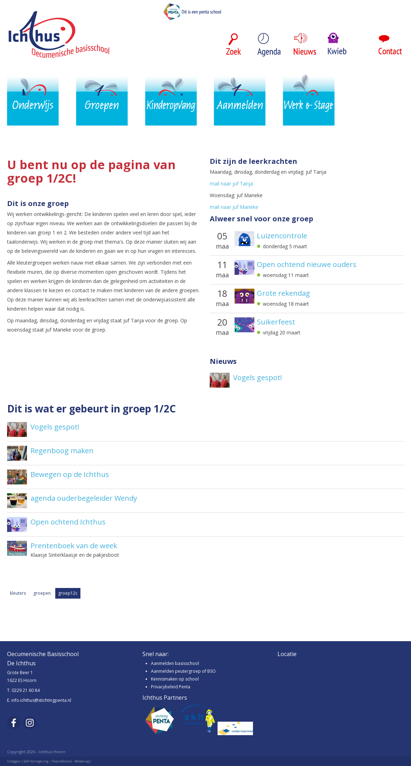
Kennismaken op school (175, 679)
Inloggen (14, 761)
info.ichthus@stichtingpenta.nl (41, 700)
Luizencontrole (282, 235)
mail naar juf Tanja (231, 183)
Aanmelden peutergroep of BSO (183, 671)
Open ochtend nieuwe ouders (306, 264)
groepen (42, 593)
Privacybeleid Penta (170, 687)
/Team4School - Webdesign (71, 761)
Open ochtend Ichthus (68, 522)
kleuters (18, 593)
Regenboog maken (62, 450)
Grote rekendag (283, 293)
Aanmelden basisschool (175, 663)
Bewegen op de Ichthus (69, 474)
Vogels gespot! (257, 377)
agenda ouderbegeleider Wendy (83, 498)
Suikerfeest (276, 322)
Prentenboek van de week (73, 545)
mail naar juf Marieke (234, 207)
